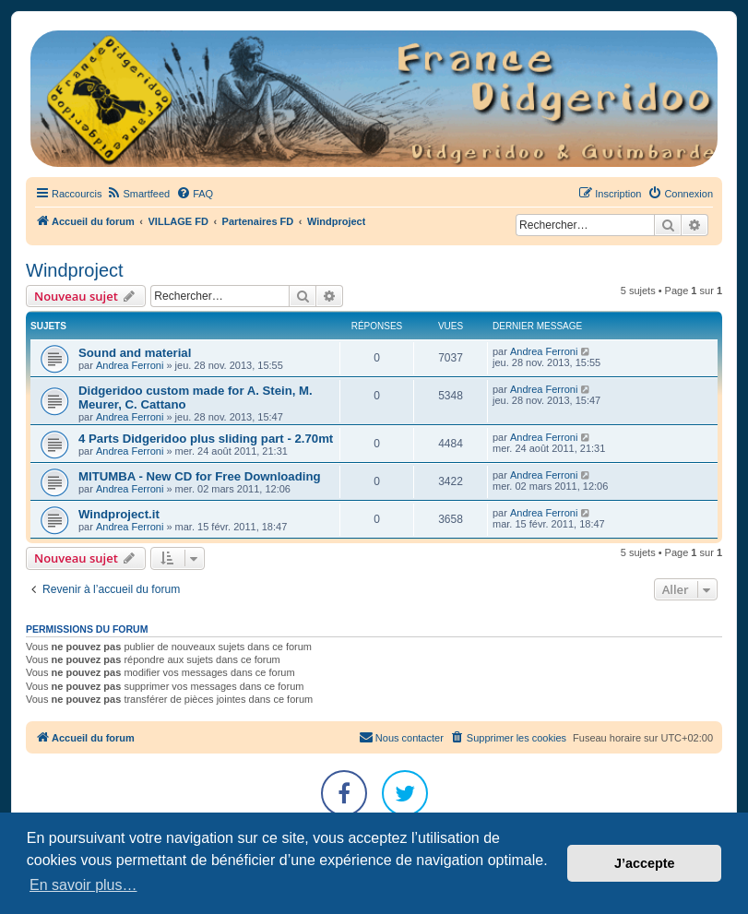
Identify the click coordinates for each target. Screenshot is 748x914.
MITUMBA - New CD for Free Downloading (199, 476)
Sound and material (134, 353)
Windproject (75, 270)
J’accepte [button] (644, 863)
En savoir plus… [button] (83, 885)
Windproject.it (119, 514)
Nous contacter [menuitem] (401, 736)
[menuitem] (138, 194)
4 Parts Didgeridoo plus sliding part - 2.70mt (205, 438)
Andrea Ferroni (129, 365)
